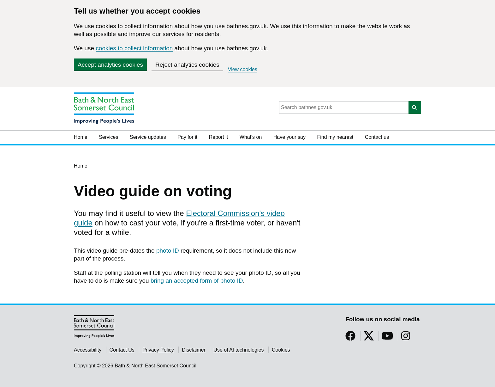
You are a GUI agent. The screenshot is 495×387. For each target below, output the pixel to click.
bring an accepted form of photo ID (197, 280)
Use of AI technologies (238, 350)
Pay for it (187, 137)
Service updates (148, 137)
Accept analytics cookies (110, 64)
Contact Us (122, 350)
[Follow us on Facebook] (350, 338)
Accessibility (87, 350)
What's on (251, 137)
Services (108, 137)
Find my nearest (335, 137)
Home (80, 137)
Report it (218, 137)
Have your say (289, 137)
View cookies (242, 69)
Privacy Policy (158, 350)
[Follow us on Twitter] (369, 338)
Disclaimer (194, 350)
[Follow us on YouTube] (387, 338)
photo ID (167, 250)
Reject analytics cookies (187, 64)
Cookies (281, 350)
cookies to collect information (134, 48)
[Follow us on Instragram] (405, 338)
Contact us (377, 137)
